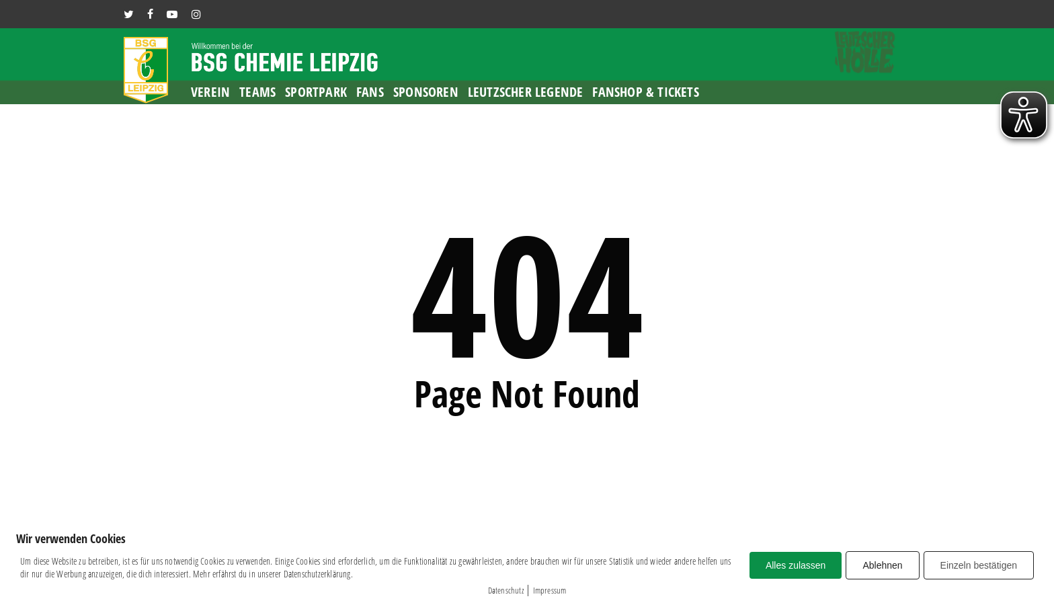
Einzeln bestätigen (978, 565)
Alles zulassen (796, 565)
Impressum (550, 590)
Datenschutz (506, 590)
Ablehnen (882, 565)
